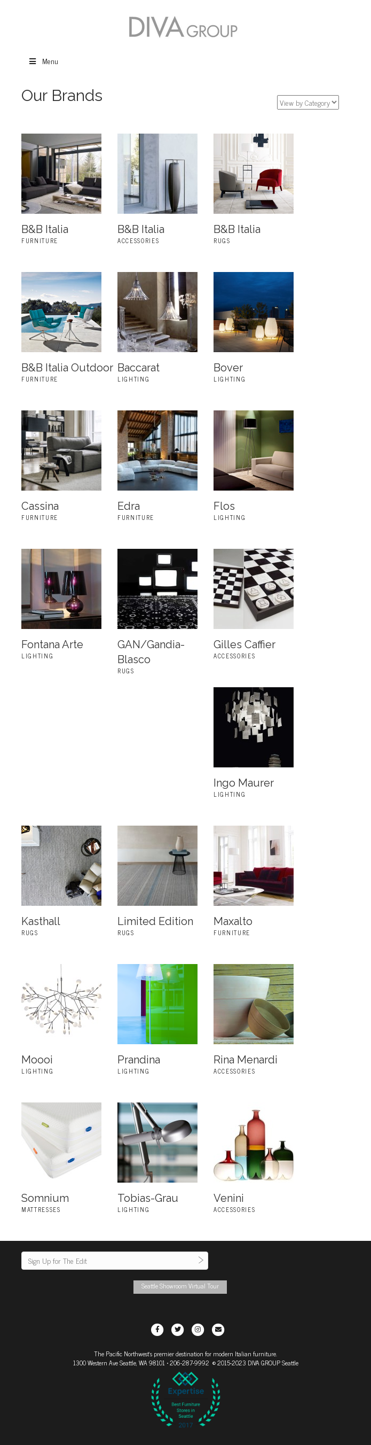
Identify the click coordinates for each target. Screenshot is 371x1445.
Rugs (222, 240)
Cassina (40, 506)
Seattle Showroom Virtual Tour (180, 1285)
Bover (228, 367)
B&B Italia (44, 229)
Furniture (39, 240)
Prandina (138, 1059)
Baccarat (138, 367)
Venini (229, 1198)
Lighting (133, 379)
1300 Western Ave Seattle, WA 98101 (119, 1362)
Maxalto (233, 921)
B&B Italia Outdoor (67, 367)
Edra (128, 506)
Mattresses (41, 1209)
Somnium (45, 1198)
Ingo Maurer (244, 782)
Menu (43, 61)
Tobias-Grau (147, 1198)
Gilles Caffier (244, 644)
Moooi (37, 1059)
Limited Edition (155, 921)
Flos (224, 506)
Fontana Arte (52, 644)
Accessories (138, 240)
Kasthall (40, 921)
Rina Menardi (246, 1059)
